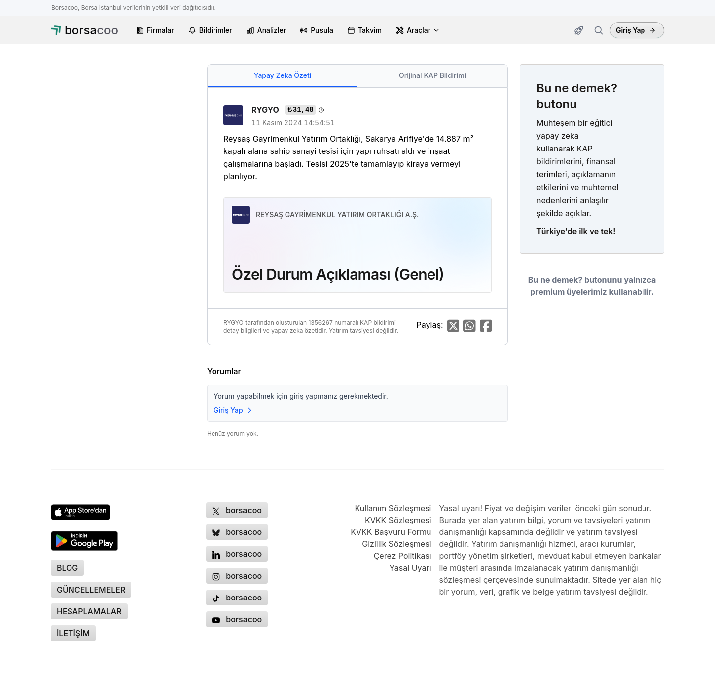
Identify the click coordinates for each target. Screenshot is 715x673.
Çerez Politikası (402, 556)
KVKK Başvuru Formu (391, 532)
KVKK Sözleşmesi (398, 520)
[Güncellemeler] (579, 30)
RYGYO (266, 110)
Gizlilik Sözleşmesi (396, 544)
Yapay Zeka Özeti (282, 75)
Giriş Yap (636, 30)
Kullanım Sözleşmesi (393, 508)
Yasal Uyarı (410, 568)
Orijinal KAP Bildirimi (432, 75)
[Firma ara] (599, 30)
